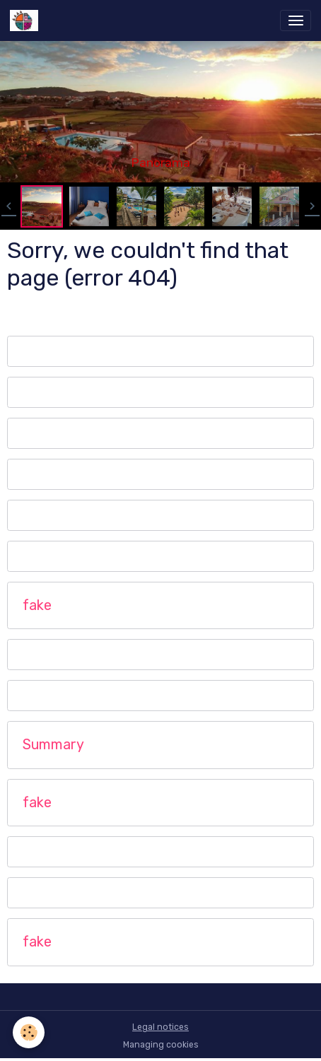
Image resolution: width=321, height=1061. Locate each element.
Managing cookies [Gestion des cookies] (161, 1045)
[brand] (26, 20)
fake (37, 605)
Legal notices (160, 1027)
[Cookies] (29, 1032)
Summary (53, 745)
